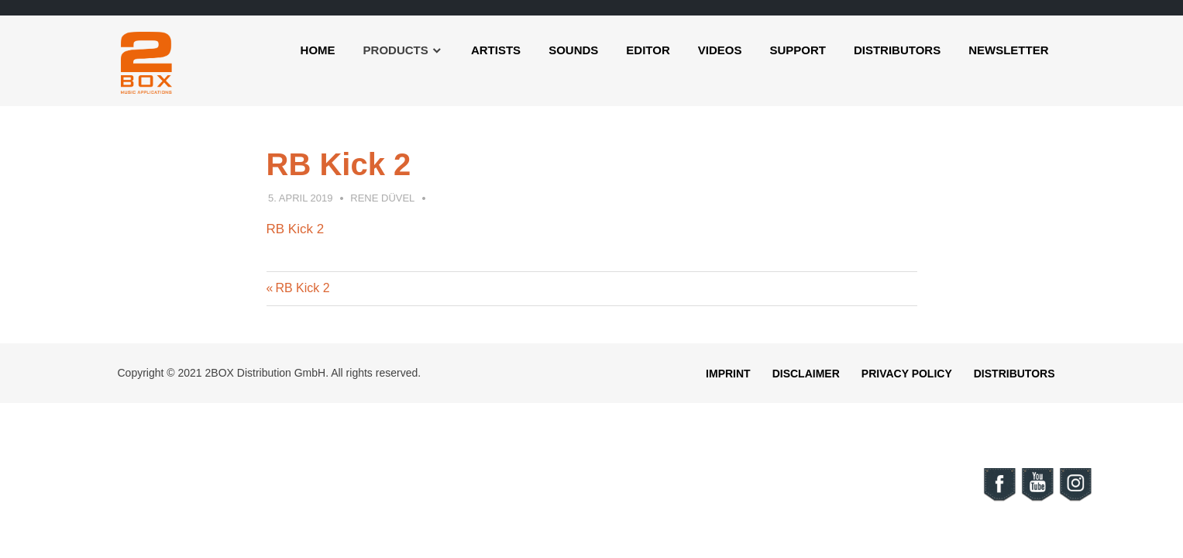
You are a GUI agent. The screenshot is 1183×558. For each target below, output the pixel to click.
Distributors (897, 50)
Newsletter (1008, 50)
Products (395, 50)
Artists (496, 50)
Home (318, 50)
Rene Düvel (382, 198)
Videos (720, 50)
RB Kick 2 (296, 229)
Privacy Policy (906, 373)
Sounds (573, 50)
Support (797, 50)
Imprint (728, 373)
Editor (647, 50)
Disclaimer (806, 373)
